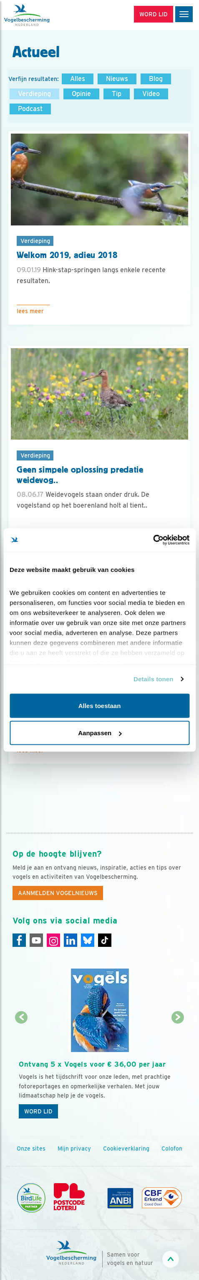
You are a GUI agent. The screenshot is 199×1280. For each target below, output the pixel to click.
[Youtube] (36, 940)
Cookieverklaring (126, 1148)
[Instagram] (53, 940)
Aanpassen (99, 732)
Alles (77, 79)
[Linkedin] (70, 940)
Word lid (38, 1111)
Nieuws (117, 79)
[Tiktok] (104, 940)
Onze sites (31, 1148)
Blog (156, 79)
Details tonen (153, 679)
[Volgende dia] (177, 1070)
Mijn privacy (74, 1148)
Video (151, 94)
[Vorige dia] (21, 1070)
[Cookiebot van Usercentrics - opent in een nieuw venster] (152, 540)
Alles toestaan (99, 705)
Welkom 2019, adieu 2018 (67, 255)
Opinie (81, 94)
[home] (41, 15)
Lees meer (30, 311)
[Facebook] (19, 940)
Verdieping (34, 94)
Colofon (171, 1148)
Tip (116, 94)
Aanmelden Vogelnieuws (58, 893)
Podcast (30, 109)
